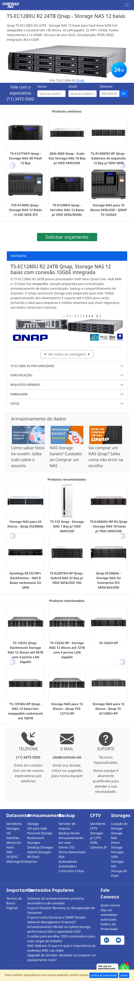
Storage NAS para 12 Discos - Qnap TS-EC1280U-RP (108, 708)
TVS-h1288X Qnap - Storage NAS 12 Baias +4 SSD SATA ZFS (25, 210)
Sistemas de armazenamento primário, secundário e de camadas (55, 900)
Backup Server (69, 833)
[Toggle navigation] (127, 5)
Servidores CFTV (98, 826)
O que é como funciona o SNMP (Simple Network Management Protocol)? (56, 919)
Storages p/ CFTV (96, 835)
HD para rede (37, 828)
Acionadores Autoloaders (68, 863)
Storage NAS (116, 835)
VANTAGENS (18, 256)
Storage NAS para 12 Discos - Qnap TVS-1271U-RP (67, 708)
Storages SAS (117, 863)
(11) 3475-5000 (20, 99)
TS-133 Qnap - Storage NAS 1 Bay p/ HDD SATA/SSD (67, 526)
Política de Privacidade (109, 926)
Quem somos (110, 905)
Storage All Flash (119, 873)
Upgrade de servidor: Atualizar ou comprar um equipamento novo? (61, 957)
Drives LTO (67, 847)
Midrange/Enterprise (14, 861)
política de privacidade (104, 975)
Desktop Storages (40, 847)
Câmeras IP (98, 847)
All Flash (33, 857)
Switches (12, 838)
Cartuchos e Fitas (71, 871)
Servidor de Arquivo (67, 826)
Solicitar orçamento (67, 237)
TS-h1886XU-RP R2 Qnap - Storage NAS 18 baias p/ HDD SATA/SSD (108, 526)
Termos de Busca (14, 900)
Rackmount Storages (35, 840)
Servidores (14, 824)
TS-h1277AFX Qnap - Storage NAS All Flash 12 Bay (25, 158)
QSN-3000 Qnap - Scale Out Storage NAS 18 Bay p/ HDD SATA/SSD (67, 158)
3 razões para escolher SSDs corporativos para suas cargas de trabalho (61, 938)
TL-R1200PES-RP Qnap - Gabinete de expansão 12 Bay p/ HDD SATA (108, 158)
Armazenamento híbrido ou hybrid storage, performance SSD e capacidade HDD (59, 929)
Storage (33, 824)
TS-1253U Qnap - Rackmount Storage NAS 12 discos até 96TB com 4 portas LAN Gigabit (25, 652)
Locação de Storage (119, 826)
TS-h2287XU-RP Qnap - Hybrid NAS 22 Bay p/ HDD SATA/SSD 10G (67, 578)
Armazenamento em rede (71, 840)
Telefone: (106, 86)
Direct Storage (116, 844)
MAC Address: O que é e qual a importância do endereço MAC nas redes (61, 948)
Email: (72, 86)
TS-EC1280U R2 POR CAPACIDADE (32, 366)
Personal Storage (39, 833)
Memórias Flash (13, 844)
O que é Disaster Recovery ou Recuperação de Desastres (61, 910)
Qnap (80, 80)
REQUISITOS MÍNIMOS (25, 385)
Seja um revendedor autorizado (109, 914)
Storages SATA (117, 854)
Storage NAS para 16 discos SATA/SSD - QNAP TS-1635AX (108, 210)
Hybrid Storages (39, 852)
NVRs (94, 842)
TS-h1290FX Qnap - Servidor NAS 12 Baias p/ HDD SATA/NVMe (67, 210)
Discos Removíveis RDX (72, 854)
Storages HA (12, 830)
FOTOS (14, 404)
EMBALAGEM (18, 394)
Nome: (42, 86)
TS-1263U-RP (108, 643)
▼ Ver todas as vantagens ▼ (67, 354)
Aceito (124, 975)
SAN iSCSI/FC (12, 854)
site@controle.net (67, 757)
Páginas (12, 908)
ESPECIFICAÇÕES (21, 375)
